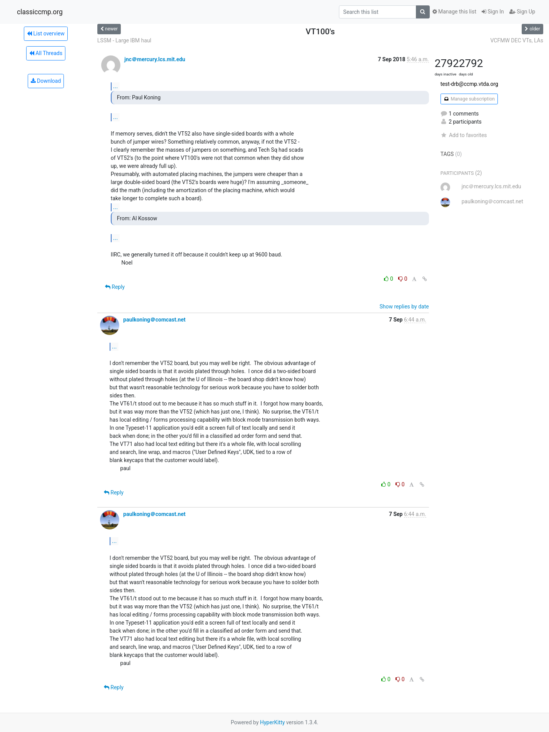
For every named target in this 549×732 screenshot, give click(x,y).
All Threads (45, 53)
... (115, 86)
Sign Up (522, 11)
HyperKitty (272, 722)
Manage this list (454, 11)
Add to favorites (464, 135)
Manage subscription (469, 99)
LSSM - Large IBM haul (124, 40)
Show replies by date (404, 306)
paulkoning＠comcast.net (154, 320)
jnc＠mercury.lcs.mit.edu (154, 59)
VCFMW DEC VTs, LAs (517, 40)
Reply (115, 287)
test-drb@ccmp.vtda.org (469, 84)
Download (46, 81)
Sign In (493, 11)
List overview (46, 33)
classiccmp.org (40, 12)
